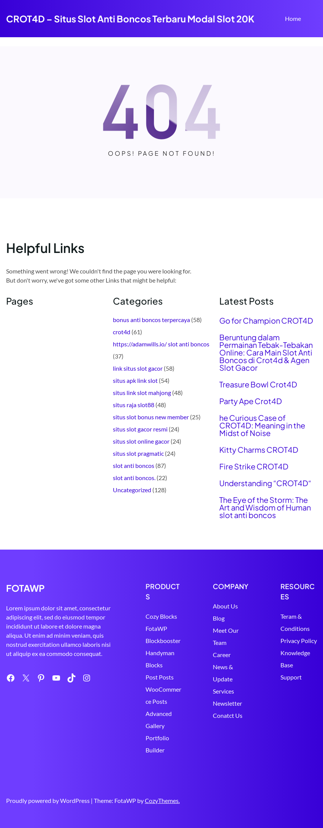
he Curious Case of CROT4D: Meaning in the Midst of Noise (262, 425)
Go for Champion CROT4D (266, 320)
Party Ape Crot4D (250, 401)
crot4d (121, 331)
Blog (219, 618)
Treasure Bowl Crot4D (258, 384)
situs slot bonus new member (151, 416)
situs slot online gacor (141, 441)
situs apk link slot (135, 380)
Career (222, 654)
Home (293, 18)
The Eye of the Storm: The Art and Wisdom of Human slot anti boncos (265, 507)
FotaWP (156, 628)
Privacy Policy (298, 640)
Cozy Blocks (161, 616)
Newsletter (227, 703)
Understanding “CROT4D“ (265, 483)
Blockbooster (163, 640)
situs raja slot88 (133, 404)
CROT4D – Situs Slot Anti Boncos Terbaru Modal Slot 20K (130, 18)
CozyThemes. (162, 800)
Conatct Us (227, 715)
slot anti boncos (133, 465)
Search (313, 19)
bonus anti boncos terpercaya (151, 319)
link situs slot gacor (138, 368)
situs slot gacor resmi (140, 429)
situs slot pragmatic (138, 453)
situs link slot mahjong (142, 392)
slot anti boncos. (134, 477)
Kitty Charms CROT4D (258, 450)
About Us (225, 606)
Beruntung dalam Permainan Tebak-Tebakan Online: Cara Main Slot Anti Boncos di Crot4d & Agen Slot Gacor (266, 352)
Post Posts (160, 677)
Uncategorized (132, 489)
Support (291, 677)
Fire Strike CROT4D (253, 466)
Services (223, 691)
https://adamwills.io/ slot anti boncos (161, 344)
